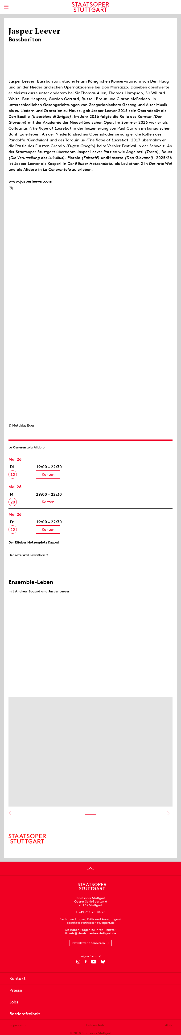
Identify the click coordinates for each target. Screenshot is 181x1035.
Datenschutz (95, 1025)
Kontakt (17, 978)
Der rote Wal (18, 555)
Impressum (17, 1025)
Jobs (13, 1002)
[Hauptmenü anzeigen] (6, 6)
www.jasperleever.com (30, 181)
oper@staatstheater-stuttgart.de (91, 923)
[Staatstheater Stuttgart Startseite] (90, 7)
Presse (15, 990)
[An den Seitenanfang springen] (90, 868)
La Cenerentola (20, 447)
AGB (168, 1025)
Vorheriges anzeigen (9, 813)
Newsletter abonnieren (88, 943)
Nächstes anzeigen (168, 813)
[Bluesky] (103, 961)
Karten (48, 474)
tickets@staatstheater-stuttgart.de (90, 933)
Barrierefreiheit (24, 1013)
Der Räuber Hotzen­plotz (27, 542)
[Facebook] (85, 961)
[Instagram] (10, 188)
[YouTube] (93, 961)
